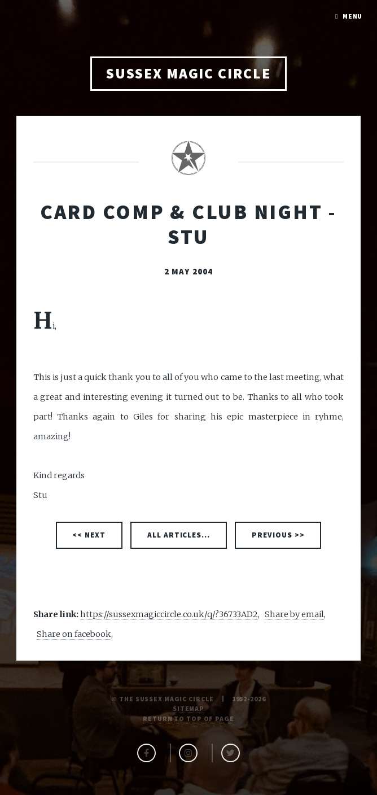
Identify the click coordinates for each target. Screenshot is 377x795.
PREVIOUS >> (278, 535)
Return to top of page (188, 718)
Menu (353, 16)
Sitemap (188, 708)
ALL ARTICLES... (179, 535)
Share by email (294, 614)
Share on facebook (74, 634)
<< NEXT (89, 535)
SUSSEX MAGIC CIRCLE (188, 73)
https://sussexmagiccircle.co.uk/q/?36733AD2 (169, 614)
